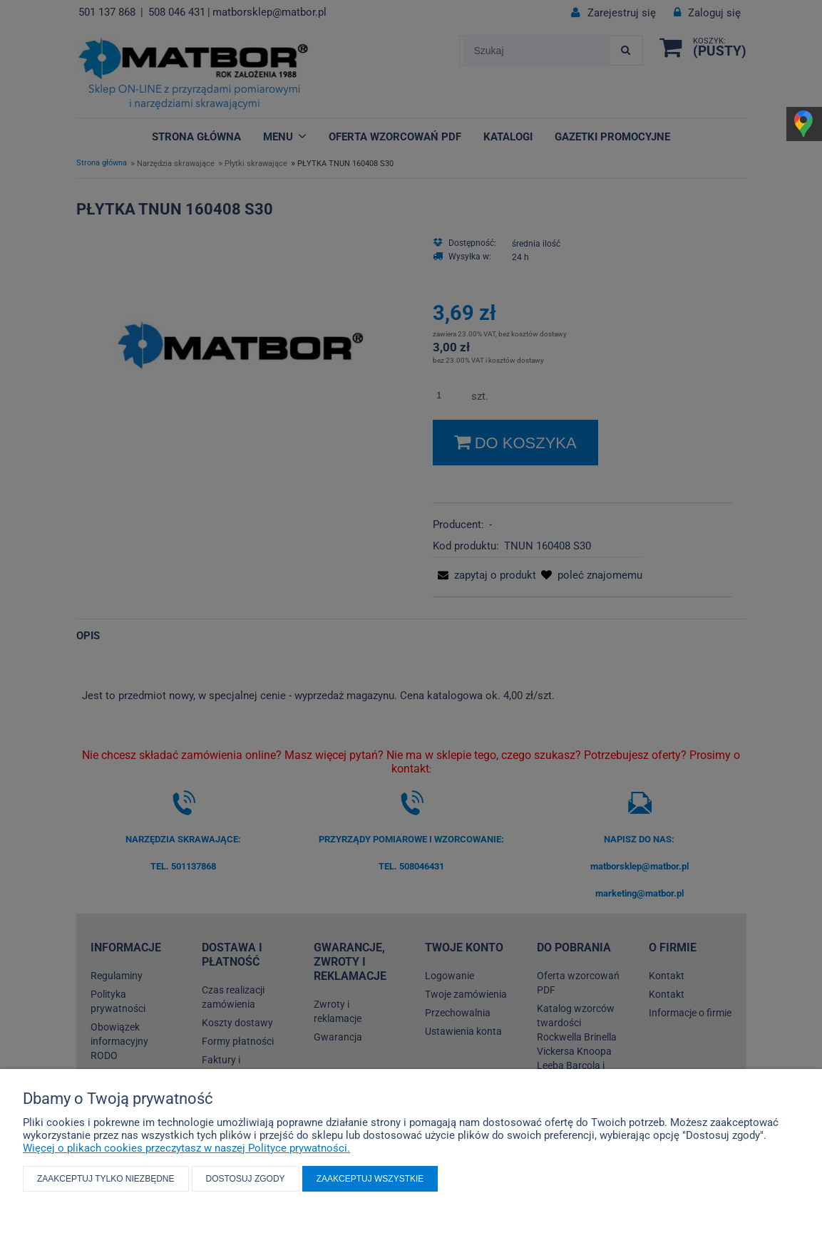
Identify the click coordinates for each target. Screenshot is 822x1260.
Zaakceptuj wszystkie (370, 1179)
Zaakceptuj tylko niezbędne (106, 1179)
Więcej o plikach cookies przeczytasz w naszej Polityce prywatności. (186, 1148)
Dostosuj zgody (245, 1179)
